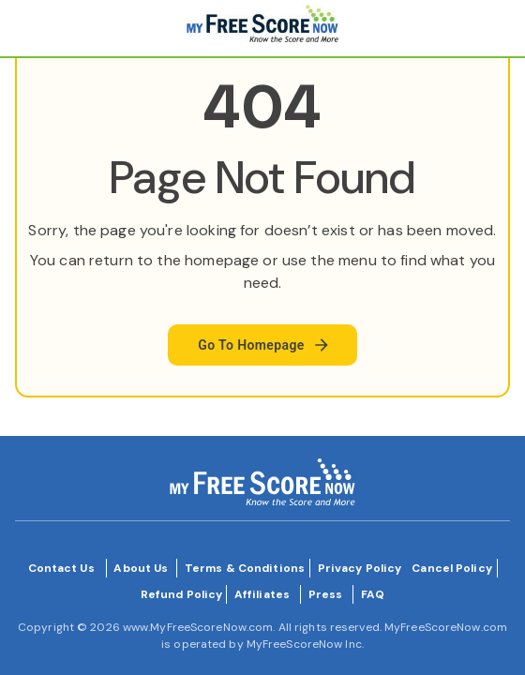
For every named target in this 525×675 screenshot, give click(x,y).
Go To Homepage (264, 345)
